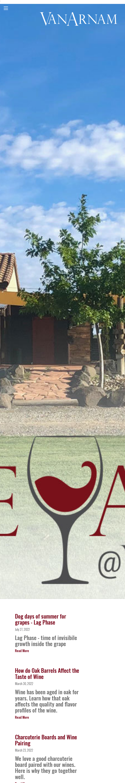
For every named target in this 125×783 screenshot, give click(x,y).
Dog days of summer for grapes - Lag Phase (40, 619)
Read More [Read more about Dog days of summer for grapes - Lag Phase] (22, 650)
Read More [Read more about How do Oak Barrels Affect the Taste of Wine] (22, 717)
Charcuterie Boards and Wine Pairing (46, 740)
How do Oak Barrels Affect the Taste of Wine (47, 673)
